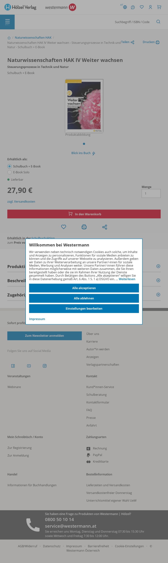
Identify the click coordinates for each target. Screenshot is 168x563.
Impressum (37, 319)
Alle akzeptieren (84, 288)
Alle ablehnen (84, 298)
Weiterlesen (127, 279)
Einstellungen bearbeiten (84, 309)
